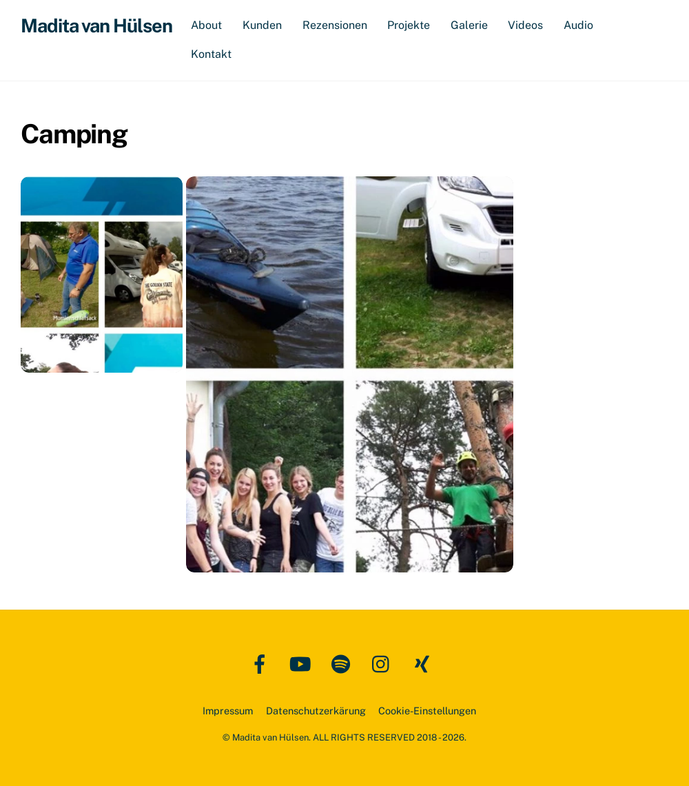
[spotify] (343, 663)
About (206, 25)
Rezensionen (334, 25)
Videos (525, 25)
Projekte (408, 25)
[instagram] (384, 663)
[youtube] (303, 663)
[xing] (425, 663)
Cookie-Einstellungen (427, 710)
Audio (578, 25)
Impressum (228, 710)
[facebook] (262, 663)
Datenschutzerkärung (316, 710)
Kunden (262, 25)
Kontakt (211, 54)
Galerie (469, 25)
